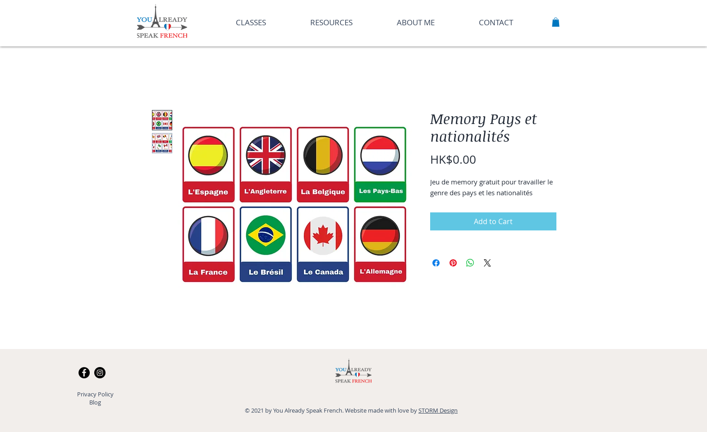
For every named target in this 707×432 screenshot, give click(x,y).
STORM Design (438, 410)
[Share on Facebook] (436, 262)
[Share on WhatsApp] (470, 262)
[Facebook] (84, 372)
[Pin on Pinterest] (453, 262)
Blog (95, 402)
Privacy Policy (95, 394)
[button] (556, 22)
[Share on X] (487, 262)
